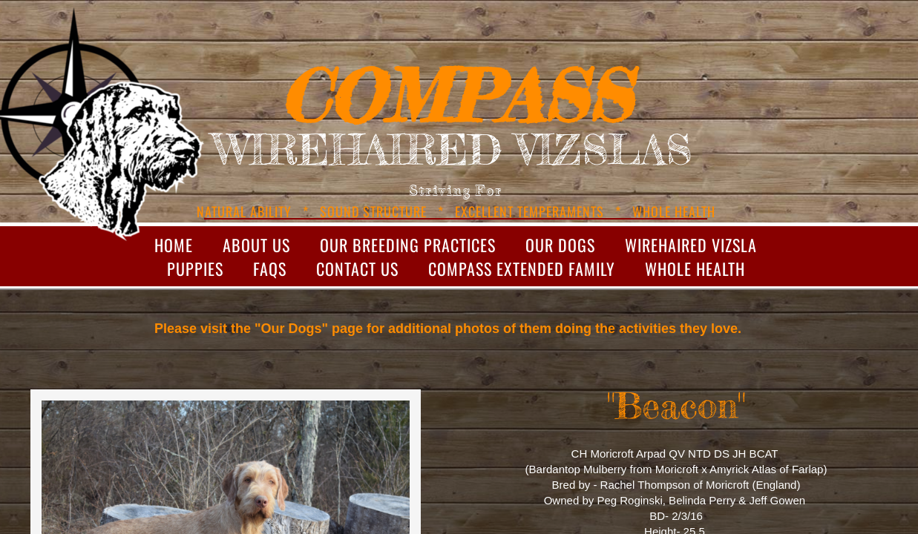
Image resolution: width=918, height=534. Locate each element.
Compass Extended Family (521, 268)
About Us (256, 245)
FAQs (269, 268)
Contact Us (357, 268)
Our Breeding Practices (408, 245)
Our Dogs (560, 245)
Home (173, 245)
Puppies (195, 268)
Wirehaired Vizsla (691, 245)
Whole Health (695, 268)
